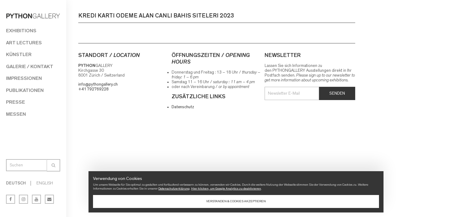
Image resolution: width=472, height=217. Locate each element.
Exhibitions (21, 30)
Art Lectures (24, 42)
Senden (337, 93)
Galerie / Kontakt (29, 66)
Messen (16, 114)
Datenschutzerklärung (174, 188)
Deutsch (16, 183)
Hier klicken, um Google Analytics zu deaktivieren (226, 188)
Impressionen (24, 78)
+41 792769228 (93, 89)
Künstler (19, 54)
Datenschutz (183, 107)
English (44, 183)
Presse (15, 102)
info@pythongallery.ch (98, 84)
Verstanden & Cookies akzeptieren (236, 201)
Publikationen (25, 90)
